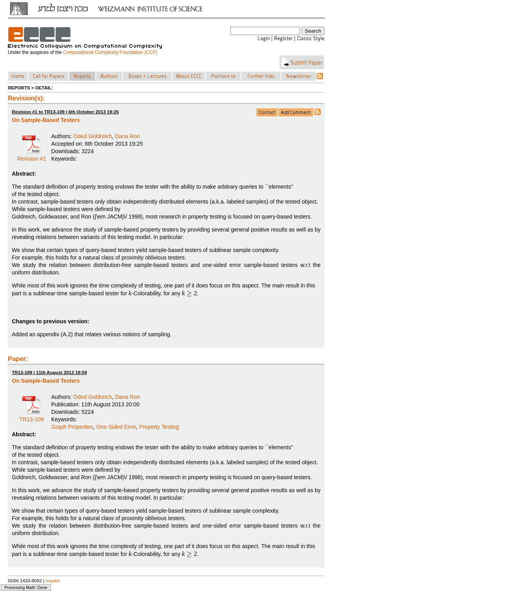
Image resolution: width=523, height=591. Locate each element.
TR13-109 (31, 416)
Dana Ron (127, 136)
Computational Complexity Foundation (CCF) (110, 52)
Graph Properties (72, 427)
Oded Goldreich (92, 136)
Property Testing (159, 427)
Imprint (53, 580)
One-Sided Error (116, 427)
